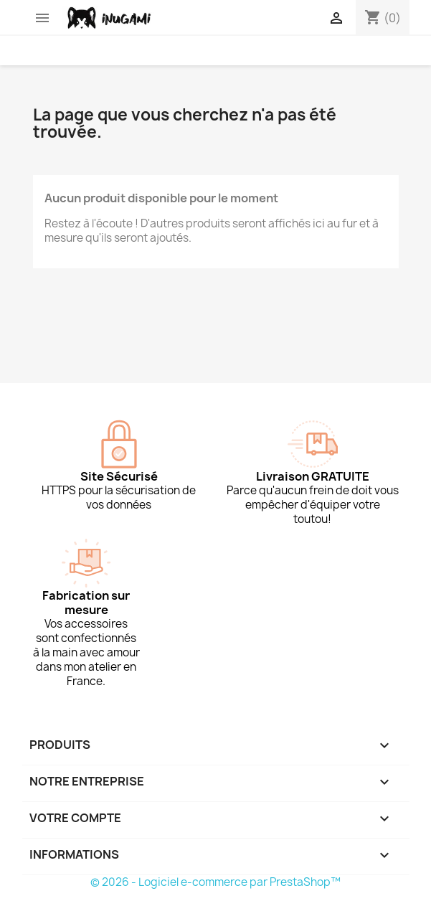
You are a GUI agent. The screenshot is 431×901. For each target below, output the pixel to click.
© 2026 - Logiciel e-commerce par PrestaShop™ (215, 882)
